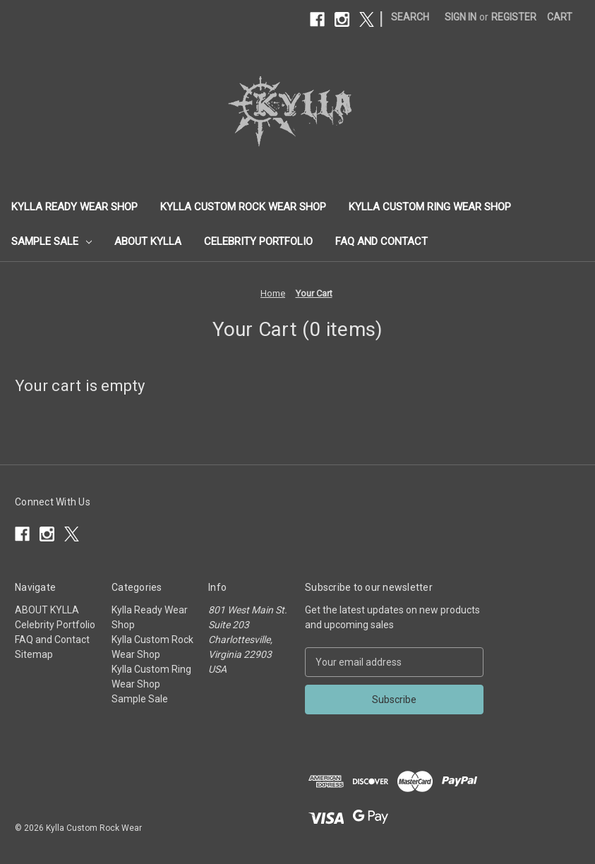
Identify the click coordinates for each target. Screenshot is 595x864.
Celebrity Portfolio (258, 241)
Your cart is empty (80, 386)
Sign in (460, 17)
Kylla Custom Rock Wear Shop (243, 206)
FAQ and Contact (381, 241)
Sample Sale (51, 241)
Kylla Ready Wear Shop (74, 206)
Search (410, 17)
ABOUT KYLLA (147, 241)
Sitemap (34, 654)
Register (513, 17)
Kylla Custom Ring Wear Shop (430, 206)
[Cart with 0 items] (559, 17)
